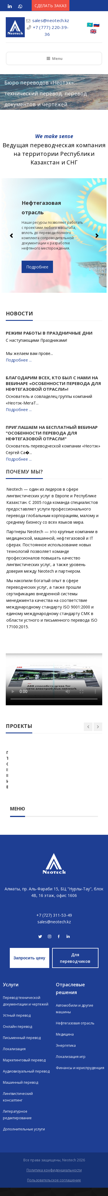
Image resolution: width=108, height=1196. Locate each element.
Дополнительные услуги (24, 1137)
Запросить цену (29, 966)
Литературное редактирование (17, 1123)
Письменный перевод (22, 1046)
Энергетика (66, 1053)
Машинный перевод (20, 1090)
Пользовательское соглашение (54, 1188)
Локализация (14, 1057)
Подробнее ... (19, 360)
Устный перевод (17, 1023)
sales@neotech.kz (50, 20)
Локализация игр (71, 1065)
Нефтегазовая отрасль (75, 1031)
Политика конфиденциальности (54, 1178)
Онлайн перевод (17, 1034)
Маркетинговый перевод (24, 1068)
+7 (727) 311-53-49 (54, 923)
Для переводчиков (75, 966)
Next (96, 235)
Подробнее (37, 267)
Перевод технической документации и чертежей (25, 1009)
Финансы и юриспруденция (80, 1076)
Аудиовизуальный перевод (26, 1079)
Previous (11, 235)
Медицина (65, 1042)
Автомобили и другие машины (74, 1017)
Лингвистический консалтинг (18, 1105)
